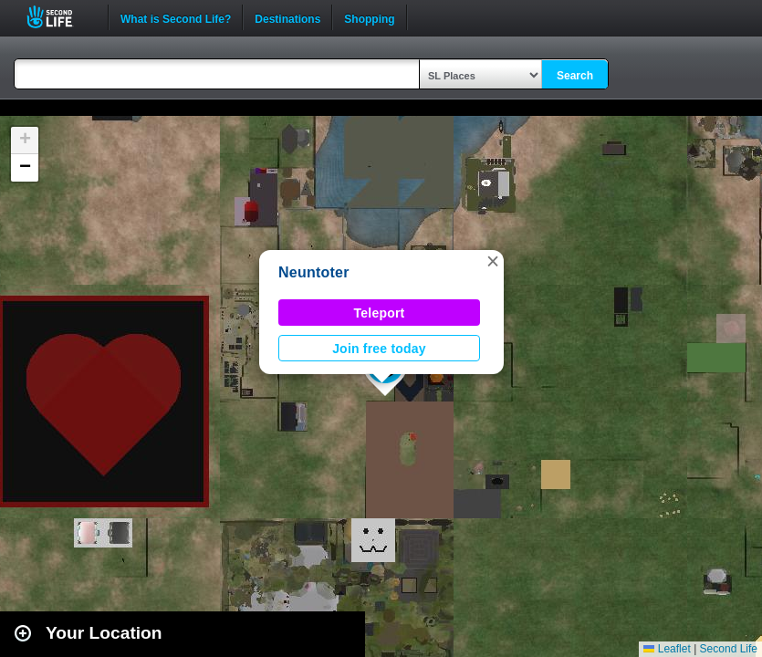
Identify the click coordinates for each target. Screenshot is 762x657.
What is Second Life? (175, 17)
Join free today (379, 348)
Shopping (369, 17)
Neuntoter (314, 272)
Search (575, 75)
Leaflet (666, 648)
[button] (493, 261)
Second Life (60, 17)
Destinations (287, 17)
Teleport (379, 313)
